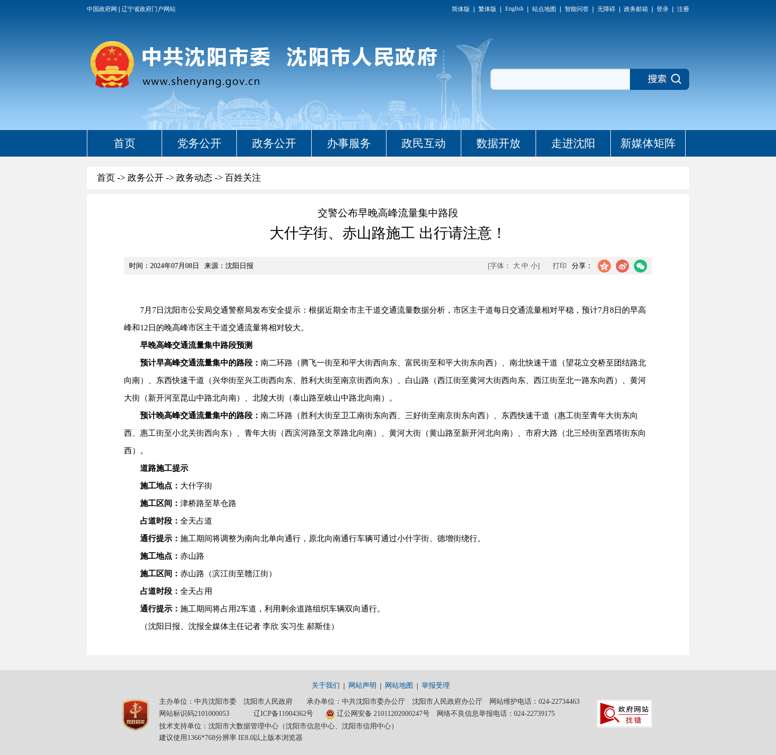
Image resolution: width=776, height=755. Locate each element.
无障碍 (606, 9)
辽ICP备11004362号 (283, 713)
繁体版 (487, 9)
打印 (560, 266)
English (514, 8)
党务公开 (199, 143)
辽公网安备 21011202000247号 (377, 714)
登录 (663, 9)
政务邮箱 (636, 9)
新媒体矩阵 (648, 143)
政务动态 (194, 178)
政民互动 (424, 143)
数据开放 (498, 143)
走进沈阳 (573, 143)
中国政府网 (102, 9)
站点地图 (544, 9)
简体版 (461, 9)
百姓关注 (243, 178)
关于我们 (326, 685)
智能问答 (577, 9)
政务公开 (274, 143)
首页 (124, 143)
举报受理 (436, 685)
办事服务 (349, 143)
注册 (683, 9)
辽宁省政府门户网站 (148, 9)
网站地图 (399, 685)
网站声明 (362, 685)
